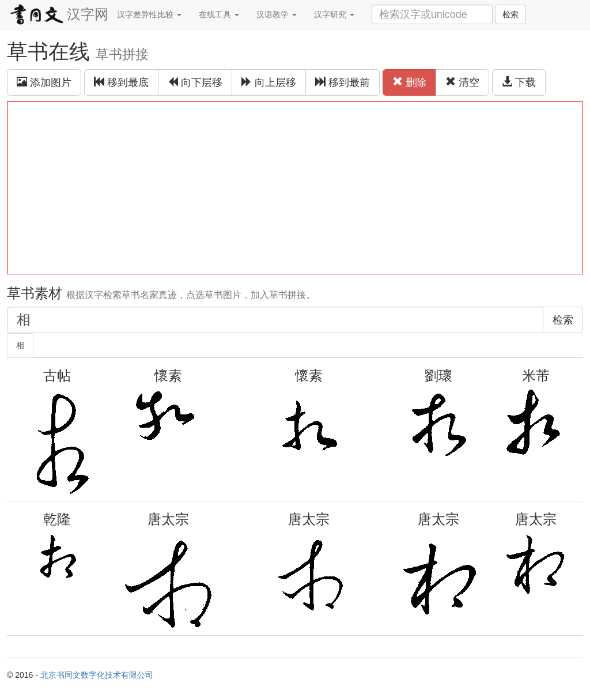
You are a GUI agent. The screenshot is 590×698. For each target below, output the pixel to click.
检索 (510, 14)
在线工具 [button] (219, 14)
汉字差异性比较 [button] (149, 14)
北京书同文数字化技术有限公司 (96, 675)
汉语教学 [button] (276, 14)
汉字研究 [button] (334, 14)
